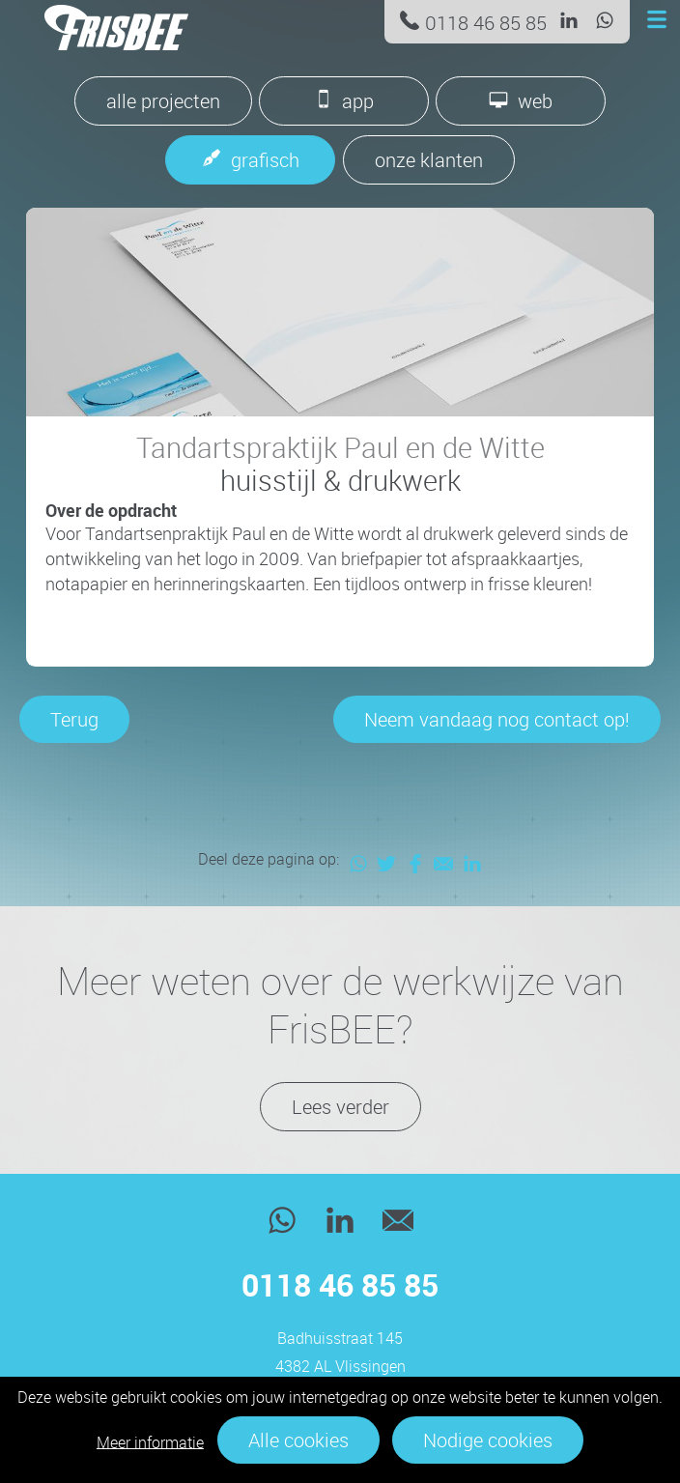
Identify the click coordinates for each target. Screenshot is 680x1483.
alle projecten (163, 101)
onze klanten (429, 160)
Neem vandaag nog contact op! (497, 719)
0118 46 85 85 (486, 23)
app (358, 101)
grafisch (265, 160)
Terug (74, 719)
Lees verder (340, 1107)
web (535, 101)
